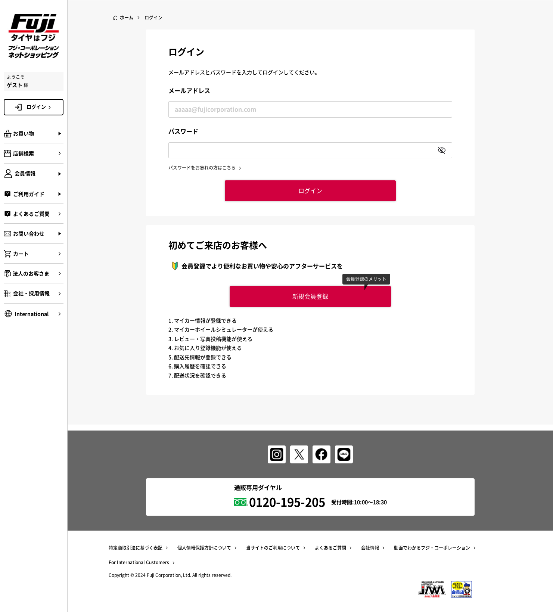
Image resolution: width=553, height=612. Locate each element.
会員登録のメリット (367, 279)
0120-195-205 (287, 501)
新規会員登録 (310, 296)
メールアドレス (189, 90)
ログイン (40, 107)
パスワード (183, 131)
